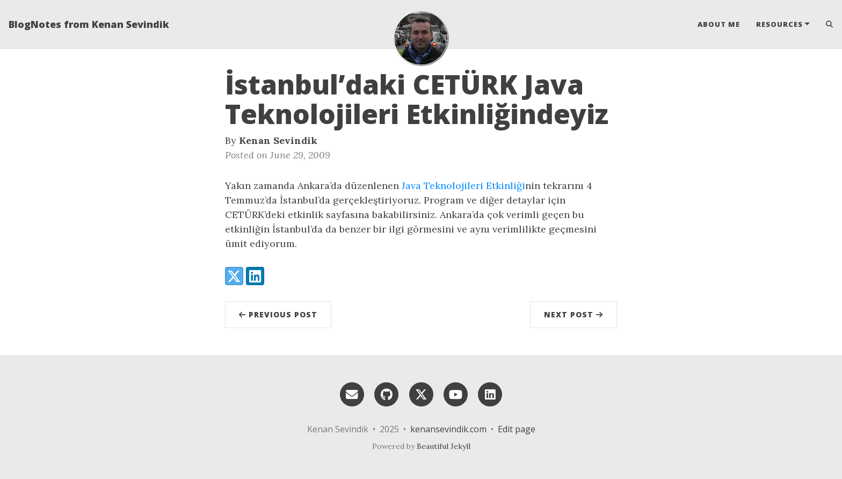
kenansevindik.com (448, 429)
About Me (719, 24)
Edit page (516, 429)
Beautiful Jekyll (443, 446)
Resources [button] (779, 24)
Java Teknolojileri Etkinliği (463, 185)
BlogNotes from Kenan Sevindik (89, 24)
